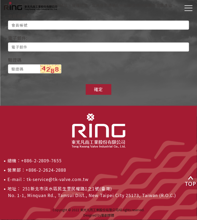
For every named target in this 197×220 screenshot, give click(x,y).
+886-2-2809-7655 (41, 160)
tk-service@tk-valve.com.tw (57, 179)
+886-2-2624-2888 (46, 170)
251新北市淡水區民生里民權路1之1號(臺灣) (66, 188)
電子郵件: (17, 38)
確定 (98, 89)
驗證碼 (15, 60)
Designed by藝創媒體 (98, 215)
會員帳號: (17, 16)
